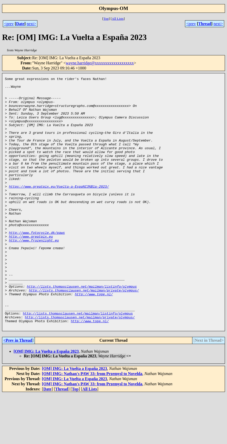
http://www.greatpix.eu (31, 268)
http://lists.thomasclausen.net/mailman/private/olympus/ (84, 333)
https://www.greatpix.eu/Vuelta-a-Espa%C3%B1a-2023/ (59, 208)
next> (31, 24)
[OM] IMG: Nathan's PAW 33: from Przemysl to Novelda (92, 423)
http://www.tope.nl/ (94, 338)
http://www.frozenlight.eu (34, 273)
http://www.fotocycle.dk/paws (37, 264)
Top (106, 19)
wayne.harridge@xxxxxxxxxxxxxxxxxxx (100, 63)
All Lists (117, 19)
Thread (204, 24)
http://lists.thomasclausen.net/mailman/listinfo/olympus (82, 328)
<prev (9, 24)
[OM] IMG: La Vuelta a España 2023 (46, 401)
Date (20, 24)
